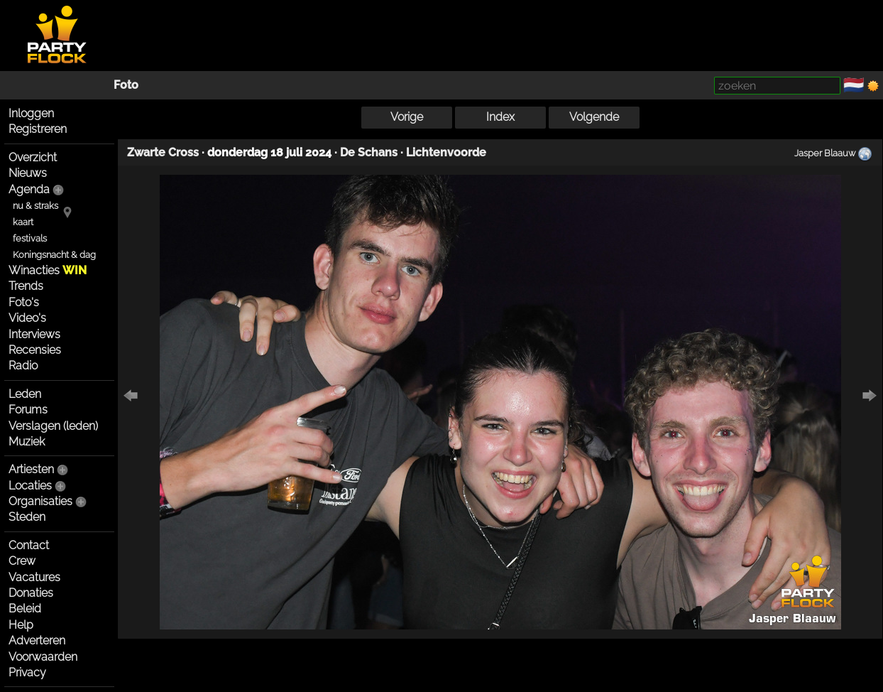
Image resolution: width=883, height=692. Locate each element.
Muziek (27, 441)
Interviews (34, 334)
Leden (25, 394)
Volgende (594, 117)
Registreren (38, 129)
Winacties (48, 270)
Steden (27, 517)
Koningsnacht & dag (54, 254)
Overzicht (33, 157)
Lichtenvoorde (446, 152)
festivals (30, 238)
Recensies (35, 350)
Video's (27, 318)
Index (500, 117)
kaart (23, 222)
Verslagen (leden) (53, 426)
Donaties (31, 593)
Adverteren (37, 640)
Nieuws (28, 173)
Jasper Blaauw (824, 152)
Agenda (29, 189)
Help (21, 625)
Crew (22, 561)
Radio (23, 365)
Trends (26, 286)
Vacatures (34, 577)
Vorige (406, 117)
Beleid (25, 608)
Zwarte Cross (163, 152)
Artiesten (31, 469)
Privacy (27, 672)
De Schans (368, 152)
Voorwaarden (43, 657)
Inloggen (31, 113)
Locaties (30, 485)
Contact (29, 545)
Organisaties (40, 501)
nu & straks (35, 205)
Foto (126, 85)
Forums (28, 409)
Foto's (24, 302)
